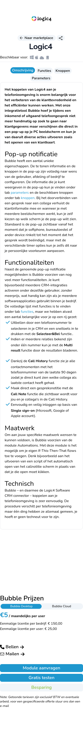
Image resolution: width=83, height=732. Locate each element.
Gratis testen (41, 678)
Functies (44, 70)
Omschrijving (22, 70)
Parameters (41, 78)
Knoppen (63, 70)
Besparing (41, 687)
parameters (20, 192)
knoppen (28, 198)
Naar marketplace (36, 37)
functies (27, 311)
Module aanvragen (41, 668)
